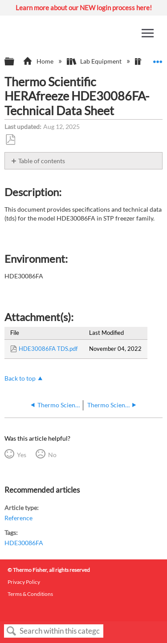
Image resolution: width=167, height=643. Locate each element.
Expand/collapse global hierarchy (15, 62)
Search (12, 631)
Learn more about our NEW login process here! (84, 8)
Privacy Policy (24, 582)
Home (38, 61)
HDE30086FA (23, 543)
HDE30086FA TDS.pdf (48, 348)
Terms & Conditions (30, 594)
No (52, 454)
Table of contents (41, 161)
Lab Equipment (95, 61)
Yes (21, 454)
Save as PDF (10, 139)
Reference (18, 518)
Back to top (20, 378)
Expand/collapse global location (158, 58)
